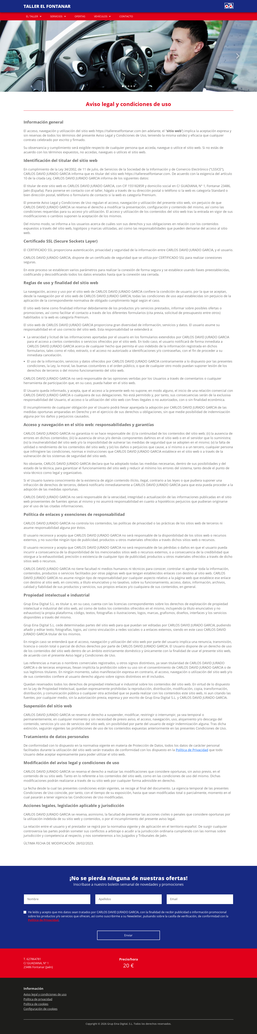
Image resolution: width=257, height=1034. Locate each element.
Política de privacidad (38, 999)
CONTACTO (126, 16)
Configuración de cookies (40, 1009)
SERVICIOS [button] (56, 16)
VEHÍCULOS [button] (100, 16)
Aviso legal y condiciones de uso (45, 994)
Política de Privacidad (192, 750)
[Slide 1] (126, 86)
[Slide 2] (128, 86)
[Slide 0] (123, 86)
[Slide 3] (131, 86)
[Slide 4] (134, 86)
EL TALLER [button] (32, 16)
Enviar (128, 935)
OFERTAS (80, 16)
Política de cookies (36, 1004)
